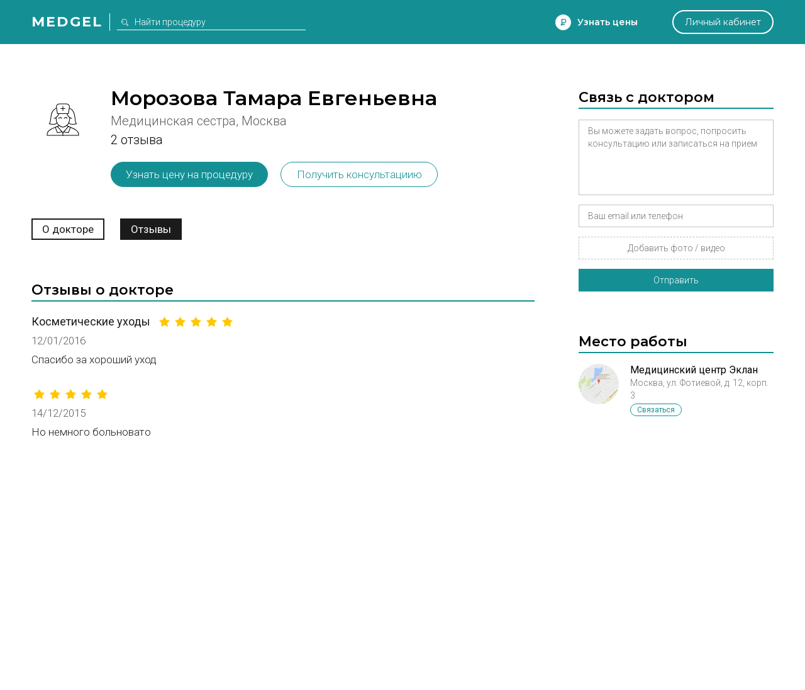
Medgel (67, 21)
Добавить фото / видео (676, 248)
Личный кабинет (723, 22)
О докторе (68, 229)
